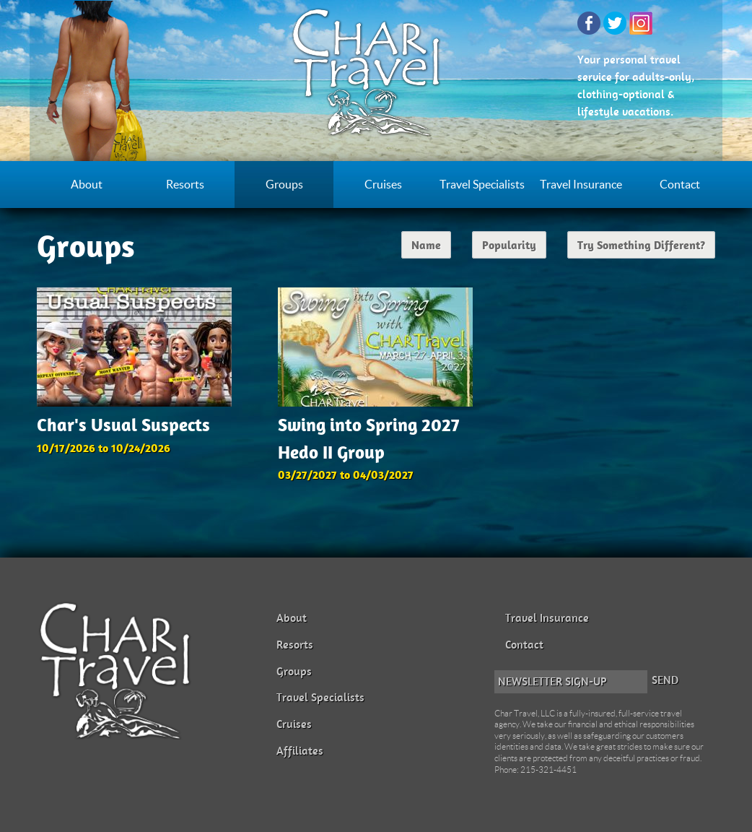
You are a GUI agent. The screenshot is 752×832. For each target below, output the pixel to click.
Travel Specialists (482, 184)
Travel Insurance (581, 184)
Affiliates (299, 751)
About (86, 184)
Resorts (185, 184)
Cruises (383, 184)
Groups (284, 184)
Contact (680, 184)
